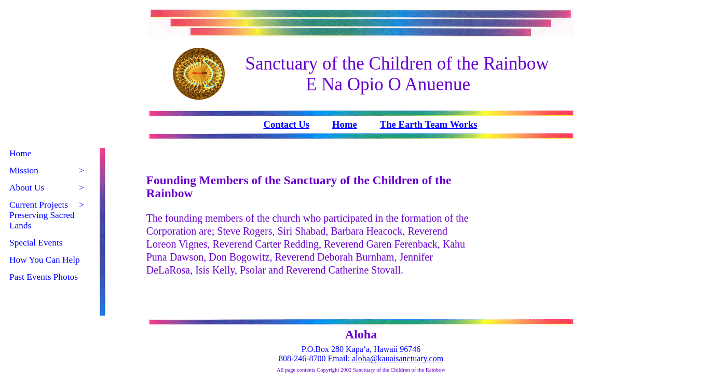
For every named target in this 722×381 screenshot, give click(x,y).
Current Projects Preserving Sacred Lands (46, 215)
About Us (46, 188)
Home (344, 124)
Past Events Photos (43, 277)
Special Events (36, 243)
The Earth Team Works (429, 124)
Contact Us (286, 124)
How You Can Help (44, 260)
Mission (46, 171)
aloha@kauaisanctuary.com (397, 358)
